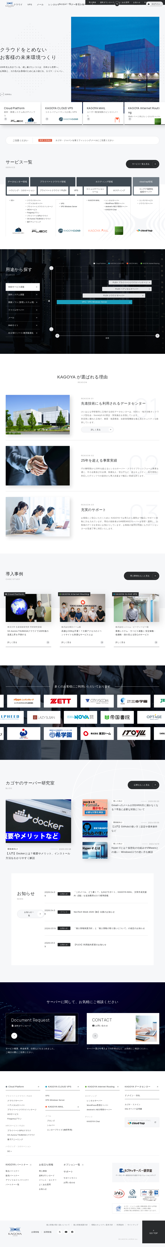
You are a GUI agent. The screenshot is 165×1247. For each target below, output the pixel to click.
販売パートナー (12, 1175)
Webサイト (13, 325)
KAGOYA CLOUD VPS (59, 1087)
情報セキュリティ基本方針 (102, 1225)
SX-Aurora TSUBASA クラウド (39, 219)
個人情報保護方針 (80, 1225)
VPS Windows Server (69, 207)
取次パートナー (12, 1171)
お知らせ (136, 2)
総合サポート (101, 10)
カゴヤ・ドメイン (132, 1104)
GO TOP (153, 1233)
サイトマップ (132, 1225)
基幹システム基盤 (16, 294)
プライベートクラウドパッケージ (40, 207)
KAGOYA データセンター (137, 1087)
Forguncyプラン (33, 213)
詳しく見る (96, 430)
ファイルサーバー (16, 310)
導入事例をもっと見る (140, 576)
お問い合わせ (69, 1182)
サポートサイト (70, 1178)
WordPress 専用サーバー (115, 203)
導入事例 (92, 2)
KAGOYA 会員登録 (133, 10)
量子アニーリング (34, 222)
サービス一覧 (65, 10)
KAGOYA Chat (111, 210)
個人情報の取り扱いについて (58, 1225)
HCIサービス (32, 210)
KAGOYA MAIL (94, 200)
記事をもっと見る (142, 785)
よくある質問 (123, 2)
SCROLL (8, 94)
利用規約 (120, 1225)
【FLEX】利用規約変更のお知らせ (90, 944)
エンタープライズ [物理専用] (59, 1130)
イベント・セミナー (47, 1180)
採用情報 (48, 1232)
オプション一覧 (82, 10)
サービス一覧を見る (141, 164)
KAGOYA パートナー (153, 2)
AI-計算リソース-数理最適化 (20, 333)
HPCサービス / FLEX (15, 1126)
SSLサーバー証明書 (133, 1109)
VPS (62, 204)
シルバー (51, 1125)
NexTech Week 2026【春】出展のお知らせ (94, 912)
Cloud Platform (16, 1087)
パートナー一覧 (12, 1184)
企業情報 (35, 1232)
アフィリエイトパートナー (17, 1180)
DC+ (12, 200)
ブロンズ (51, 1121)
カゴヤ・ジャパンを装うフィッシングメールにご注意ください (84, 140)
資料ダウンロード (107, 2)
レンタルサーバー (112, 200)
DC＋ (9, 1151)
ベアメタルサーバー (35, 203)
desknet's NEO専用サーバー (99, 1110)
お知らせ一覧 (29, 913)
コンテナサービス (146, 200)
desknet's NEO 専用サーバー (117, 207)
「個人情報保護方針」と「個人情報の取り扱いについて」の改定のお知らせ (109, 928)
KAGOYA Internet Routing (101, 1087)
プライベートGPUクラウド (37, 216)
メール (11, 317)
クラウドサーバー (34, 200)
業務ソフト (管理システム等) (21, 302)
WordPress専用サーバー (97, 1105)
